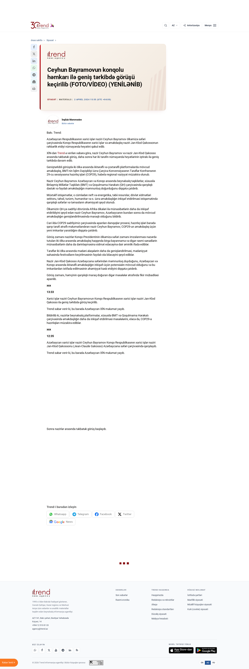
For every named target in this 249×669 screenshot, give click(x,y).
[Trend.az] (42, 25)
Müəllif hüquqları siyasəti (199, 604)
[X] (49, 650)
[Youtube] (56, 650)
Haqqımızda (157, 595)
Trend (61, 153)
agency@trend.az (40, 629)
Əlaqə (154, 604)
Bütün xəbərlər (68, 123)
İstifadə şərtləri (194, 595)
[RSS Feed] (77, 650)
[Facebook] (42, 650)
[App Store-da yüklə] (181, 650)
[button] (34, 47)
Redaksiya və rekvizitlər (162, 600)
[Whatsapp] (35, 650)
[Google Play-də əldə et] (206, 650)
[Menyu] (210, 25)
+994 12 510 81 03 (40, 625)
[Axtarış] (165, 25)
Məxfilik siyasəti (195, 600)
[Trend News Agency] (41, 593)
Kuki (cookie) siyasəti (197, 609)
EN (202, 663)
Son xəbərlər (122, 595)
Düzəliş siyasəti (158, 614)
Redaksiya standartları (162, 609)
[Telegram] (63, 650)
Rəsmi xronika (122, 600)
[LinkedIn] (70, 650)
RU (213, 663)
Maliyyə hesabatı (159, 618)
